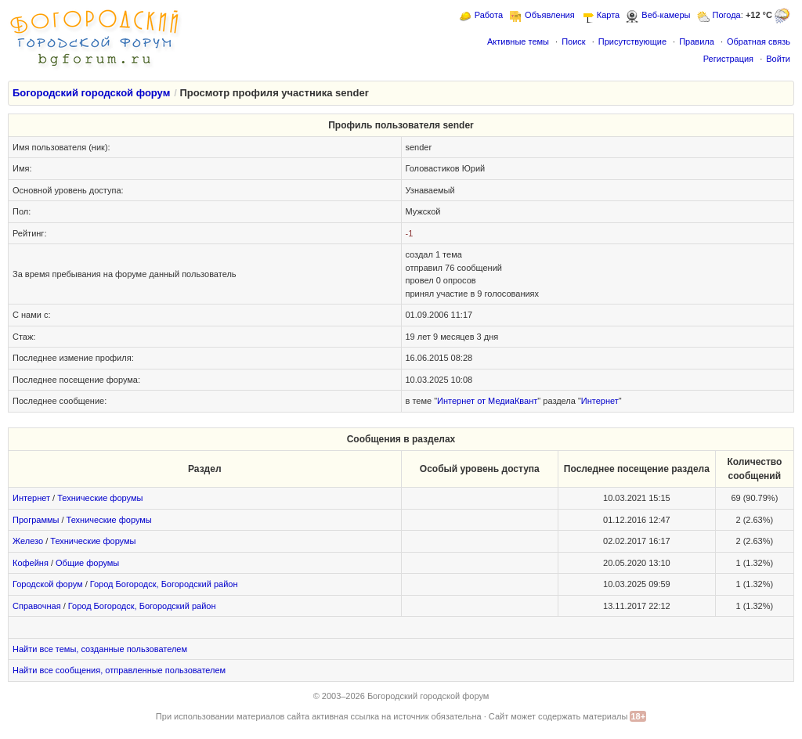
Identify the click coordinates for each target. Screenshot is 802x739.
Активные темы (518, 41)
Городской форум (48, 584)
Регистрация (728, 58)
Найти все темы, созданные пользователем (100, 649)
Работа (489, 15)
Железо (28, 541)
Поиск (573, 41)
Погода (727, 15)
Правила (696, 41)
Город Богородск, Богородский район (164, 584)
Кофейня (31, 563)
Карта (608, 15)
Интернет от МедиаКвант (487, 401)
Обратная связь (758, 41)
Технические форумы (100, 498)
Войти (778, 58)
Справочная (37, 606)
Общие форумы (87, 563)
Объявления (550, 15)
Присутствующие (632, 41)
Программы (36, 520)
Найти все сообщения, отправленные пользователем (119, 670)
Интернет (600, 401)
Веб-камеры (665, 15)
